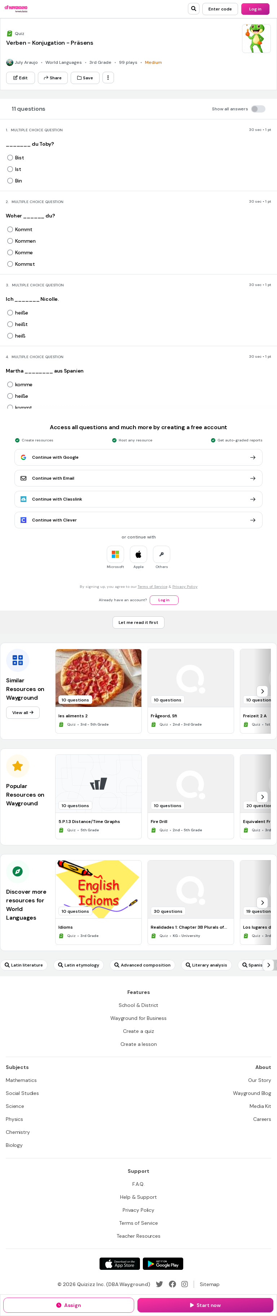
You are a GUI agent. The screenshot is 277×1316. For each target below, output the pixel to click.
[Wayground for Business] (138, 1018)
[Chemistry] (18, 1132)
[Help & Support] (138, 1197)
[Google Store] (163, 1264)
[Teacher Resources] (138, 1236)
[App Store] (120, 1264)
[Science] (15, 1106)
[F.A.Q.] (138, 1184)
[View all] (23, 713)
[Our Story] (259, 1080)
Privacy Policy (185, 586)
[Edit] (20, 78)
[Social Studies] (22, 1093)
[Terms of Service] (138, 1223)
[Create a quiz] (138, 1031)
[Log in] (255, 9)
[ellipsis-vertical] (108, 77)
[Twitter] (159, 1284)
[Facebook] (172, 1284)
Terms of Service (152, 586)
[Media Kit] (260, 1106)
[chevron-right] (262, 691)
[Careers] (262, 1119)
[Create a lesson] (138, 1044)
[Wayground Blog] (252, 1093)
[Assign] (68, 1305)
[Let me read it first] (138, 622)
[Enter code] (220, 9)
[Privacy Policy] (138, 1210)
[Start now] (205, 1305)
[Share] (53, 78)
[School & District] (139, 1005)
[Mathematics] (21, 1080)
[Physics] (14, 1119)
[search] (193, 8)
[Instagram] (184, 1284)
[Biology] (14, 1145)
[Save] (85, 78)
